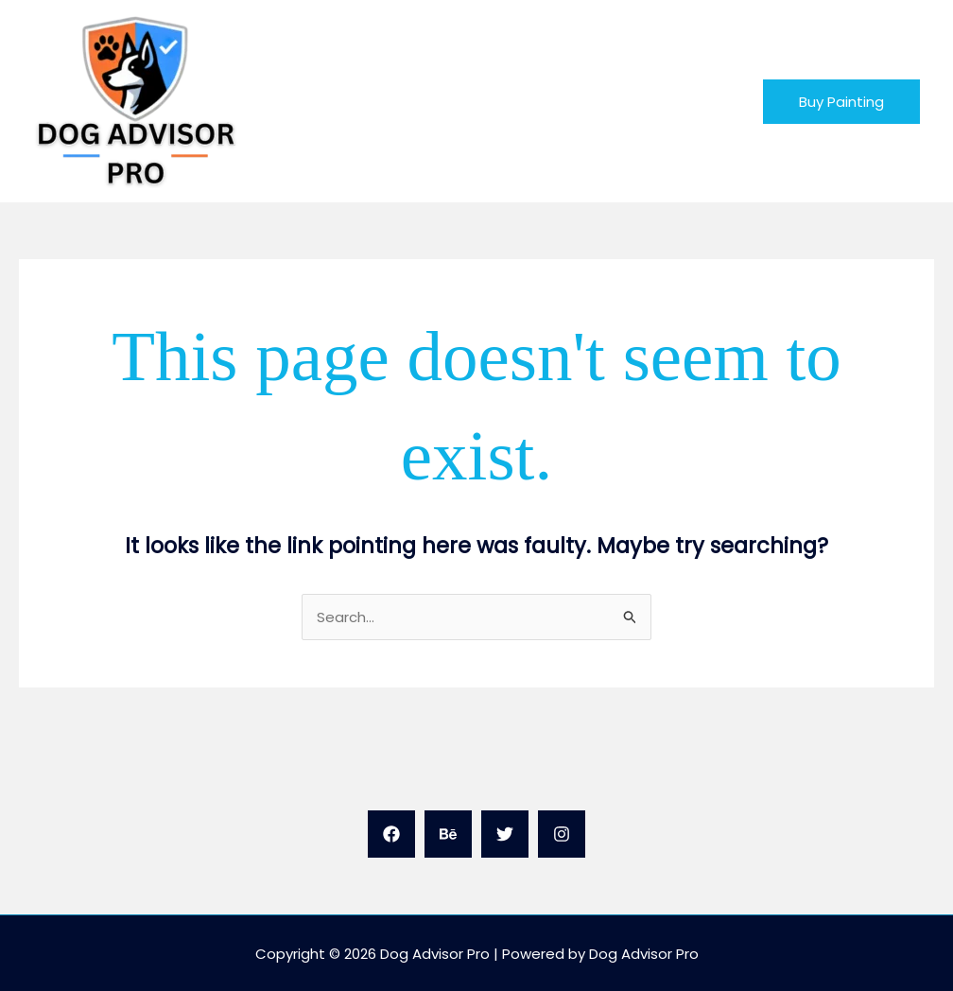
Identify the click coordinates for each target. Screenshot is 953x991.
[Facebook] (391, 834)
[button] (841, 101)
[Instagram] (561, 834)
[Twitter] (504, 834)
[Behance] (448, 834)
